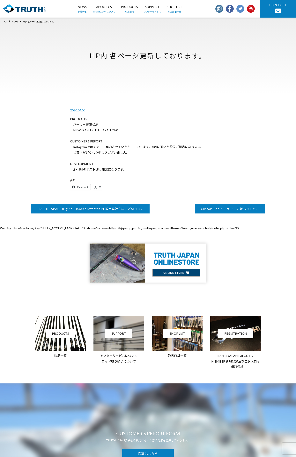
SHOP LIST (174, 9)
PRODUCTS (129, 9)
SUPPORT (152, 9)
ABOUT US (104, 9)
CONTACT (278, 8)
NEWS (82, 9)
